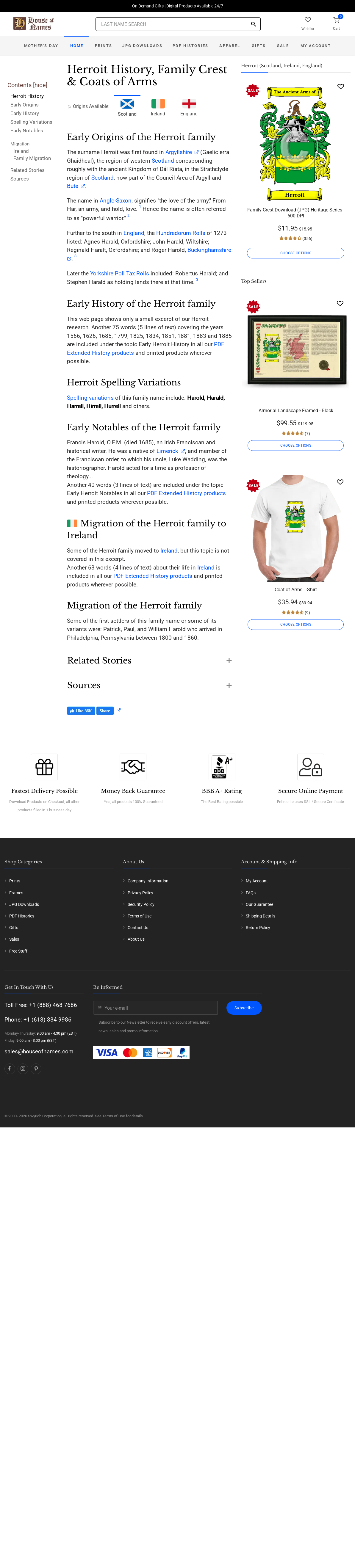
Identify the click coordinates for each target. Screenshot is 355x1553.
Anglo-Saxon (116, 200)
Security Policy (141, 904)
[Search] (253, 24)
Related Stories (27, 170)
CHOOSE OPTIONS (295, 253)
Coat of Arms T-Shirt (296, 589)
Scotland (163, 160)
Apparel (229, 45)
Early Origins (24, 105)
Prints (103, 45)
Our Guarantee (259, 904)
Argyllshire (178, 152)
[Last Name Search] (178, 24)
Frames (16, 892)
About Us (136, 939)
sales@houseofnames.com (38, 1051)
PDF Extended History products (186, 493)
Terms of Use (139, 916)
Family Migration (32, 158)
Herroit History (27, 96)
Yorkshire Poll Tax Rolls (119, 273)
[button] (149, 657)
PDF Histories (190, 45)
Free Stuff (18, 951)
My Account (316, 45)
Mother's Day (41, 45)
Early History (24, 113)
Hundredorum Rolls (180, 233)
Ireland (21, 151)
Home (77, 45)
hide (40, 85)
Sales (14, 939)
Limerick (167, 451)
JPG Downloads (142, 45)
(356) (306, 238)
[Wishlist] (341, 86)
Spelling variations (90, 397)
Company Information (148, 881)
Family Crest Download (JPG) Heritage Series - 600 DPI (296, 213)
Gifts (259, 45)
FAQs (251, 892)
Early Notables (26, 131)
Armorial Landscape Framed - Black (296, 410)
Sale (283, 45)
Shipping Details (260, 916)
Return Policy (258, 927)
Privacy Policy (140, 892)
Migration (19, 144)
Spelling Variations (31, 122)
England (189, 106)
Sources (19, 179)
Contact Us (138, 927)
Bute (72, 186)
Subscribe (244, 1007)
